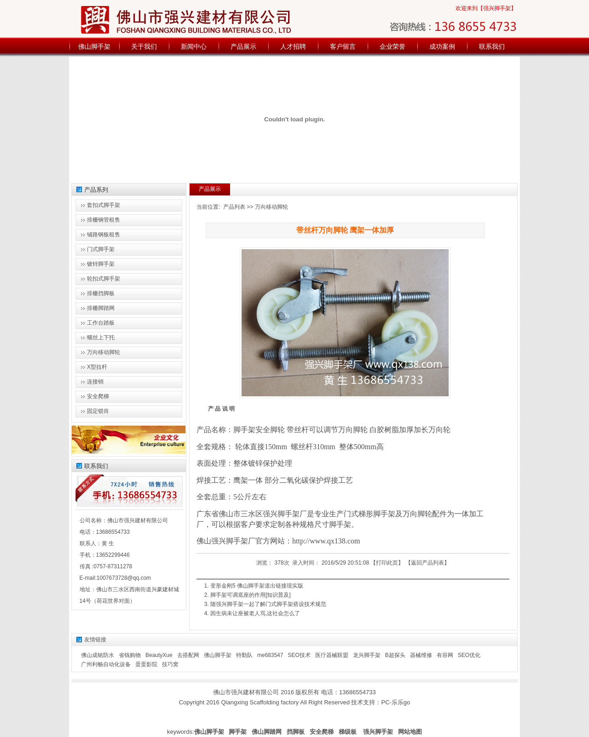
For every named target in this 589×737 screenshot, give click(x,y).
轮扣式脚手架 (103, 278)
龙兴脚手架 (367, 655)
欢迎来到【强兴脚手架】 (486, 8)
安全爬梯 (98, 396)
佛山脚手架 (94, 46)
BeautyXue (159, 655)
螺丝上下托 (101, 337)
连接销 (95, 381)
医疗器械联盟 (331, 655)
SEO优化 (469, 655)
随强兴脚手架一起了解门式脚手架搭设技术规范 (268, 604)
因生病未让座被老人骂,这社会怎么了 (255, 613)
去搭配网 (188, 655)
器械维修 (421, 655)
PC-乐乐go (395, 702)
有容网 (445, 655)
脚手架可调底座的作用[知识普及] (250, 595)
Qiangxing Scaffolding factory (260, 702)
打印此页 (387, 563)
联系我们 (492, 46)
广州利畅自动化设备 (106, 664)
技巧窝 (170, 664)
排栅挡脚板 (101, 293)
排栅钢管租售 (103, 220)
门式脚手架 (101, 249)
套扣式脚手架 (103, 205)
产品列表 (234, 207)
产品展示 (243, 46)
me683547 (270, 655)
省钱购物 (130, 655)
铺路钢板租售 (103, 234)
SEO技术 (299, 655)
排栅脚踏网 (101, 308)
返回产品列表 (427, 563)
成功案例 (442, 46)
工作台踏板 (101, 323)
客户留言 (343, 46)
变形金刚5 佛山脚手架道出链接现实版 (256, 586)
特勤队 (244, 655)
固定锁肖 (98, 411)
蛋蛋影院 (146, 664)
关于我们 (144, 46)
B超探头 (395, 655)
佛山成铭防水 (97, 655)
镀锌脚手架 (101, 264)
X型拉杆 (97, 367)
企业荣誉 (392, 46)
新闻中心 (194, 46)
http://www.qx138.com (326, 541)
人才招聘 (293, 46)
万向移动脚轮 (271, 207)
